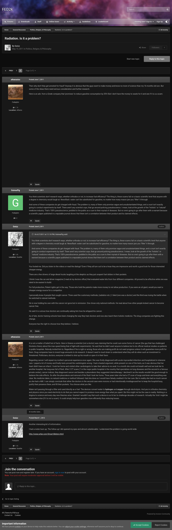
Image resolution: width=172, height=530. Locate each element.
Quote (37, 184)
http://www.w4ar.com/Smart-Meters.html (46, 434)
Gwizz (17, 46)
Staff (39, 22)
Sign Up (160, 22)
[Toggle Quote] (33, 234)
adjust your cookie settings (75, 527)
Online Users (54, 22)
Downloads (25, 22)
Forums (10, 22)
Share (142, 48)
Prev (11, 71)
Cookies (18, 515)
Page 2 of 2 (31, 71)
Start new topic (133, 59)
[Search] (139, 9)
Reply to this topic (156, 59)
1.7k (15, 108)
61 (15, 218)
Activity (69, 22)
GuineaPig (15, 190)
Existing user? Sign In (144, 22)
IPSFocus (15, 513)
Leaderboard (103, 22)
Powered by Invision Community (158, 514)
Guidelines (86, 22)
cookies (18, 527)
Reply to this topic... (26, 486)
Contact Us (8, 515)
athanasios (15, 79)
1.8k (15, 255)
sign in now (59, 472)
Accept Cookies (140, 525)
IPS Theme (6, 513)
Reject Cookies (160, 525)
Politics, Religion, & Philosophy (38, 49)
